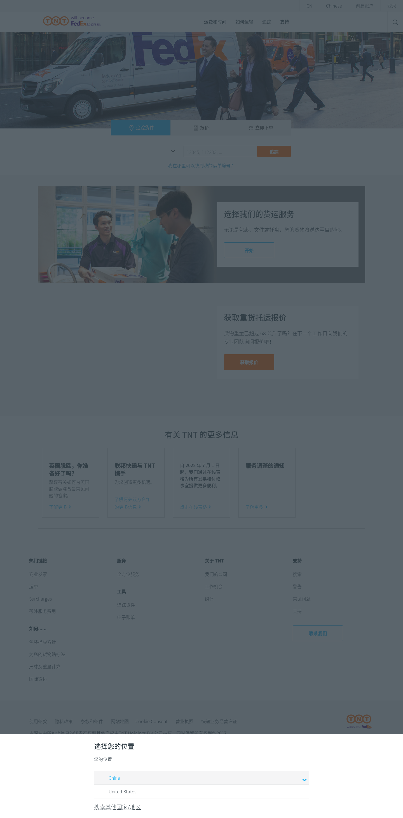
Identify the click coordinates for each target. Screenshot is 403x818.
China (202, 778)
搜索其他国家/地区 (117, 807)
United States (117, 791)
